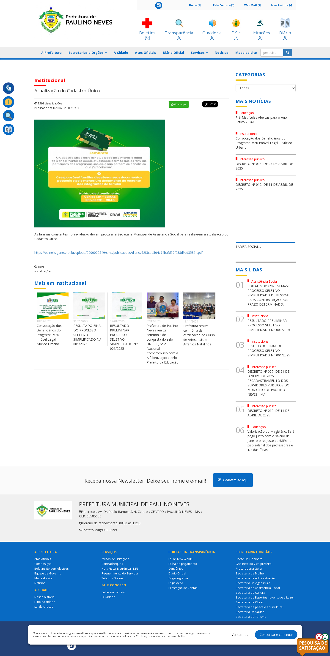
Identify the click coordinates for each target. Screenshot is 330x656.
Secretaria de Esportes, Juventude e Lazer (265, 597)
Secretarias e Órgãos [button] (88, 52)
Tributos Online (112, 578)
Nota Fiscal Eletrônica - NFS (120, 568)
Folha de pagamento (182, 564)
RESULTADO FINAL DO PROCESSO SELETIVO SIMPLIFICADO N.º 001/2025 (87, 334)
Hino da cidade (44, 602)
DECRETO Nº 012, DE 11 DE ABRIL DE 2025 (268, 412)
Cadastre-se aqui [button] (233, 480)
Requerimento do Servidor (120, 573)
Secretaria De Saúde (250, 612)
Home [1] (195, 5)
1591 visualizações (48, 103)
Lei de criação (43, 606)
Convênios (175, 568)
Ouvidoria (108, 597)
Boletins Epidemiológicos (51, 568)
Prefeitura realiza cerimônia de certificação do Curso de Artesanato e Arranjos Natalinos (199, 335)
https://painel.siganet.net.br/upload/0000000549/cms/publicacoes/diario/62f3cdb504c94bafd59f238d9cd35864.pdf (118, 252)
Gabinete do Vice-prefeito (254, 564)
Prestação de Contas (183, 588)
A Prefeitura (51, 52)
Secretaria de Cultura (250, 592)
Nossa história (44, 597)
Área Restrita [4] (281, 5)
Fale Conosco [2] (223, 5)
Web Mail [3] (252, 5)
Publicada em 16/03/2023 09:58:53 (56, 108)
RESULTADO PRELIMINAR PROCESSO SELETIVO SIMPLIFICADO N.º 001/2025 (124, 337)
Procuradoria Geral (249, 568)
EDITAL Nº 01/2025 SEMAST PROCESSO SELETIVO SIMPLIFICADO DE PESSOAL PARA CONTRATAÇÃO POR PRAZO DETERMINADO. (269, 295)
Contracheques (112, 564)
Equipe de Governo (47, 573)
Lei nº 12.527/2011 (180, 559)
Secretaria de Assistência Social (258, 588)
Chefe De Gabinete (249, 559)
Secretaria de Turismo (251, 617)
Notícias (221, 52)
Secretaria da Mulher (250, 573)
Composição (43, 564)
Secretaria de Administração (255, 578)
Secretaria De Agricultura (253, 583)
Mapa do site (246, 52)
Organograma (178, 578)
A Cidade (121, 52)
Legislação (175, 583)
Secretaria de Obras (250, 602)
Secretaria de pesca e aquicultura (259, 607)
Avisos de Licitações (115, 559)
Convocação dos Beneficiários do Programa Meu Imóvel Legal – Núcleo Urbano (49, 334)
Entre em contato (113, 592)
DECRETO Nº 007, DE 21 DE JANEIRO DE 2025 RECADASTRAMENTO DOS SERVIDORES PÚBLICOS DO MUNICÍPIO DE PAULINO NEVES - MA (268, 382)
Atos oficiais (42, 559)
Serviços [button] (199, 52)
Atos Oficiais (145, 52)
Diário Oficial (173, 52)
